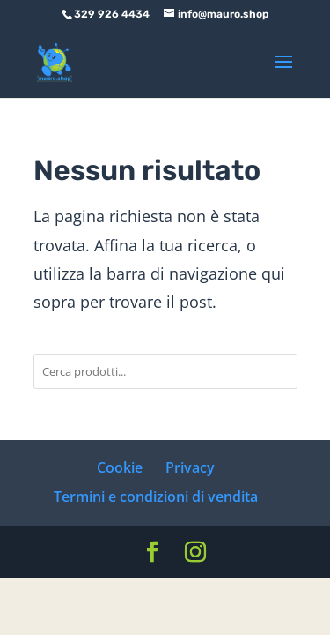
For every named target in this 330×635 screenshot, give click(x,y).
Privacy (190, 467)
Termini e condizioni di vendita (156, 496)
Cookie (120, 467)
